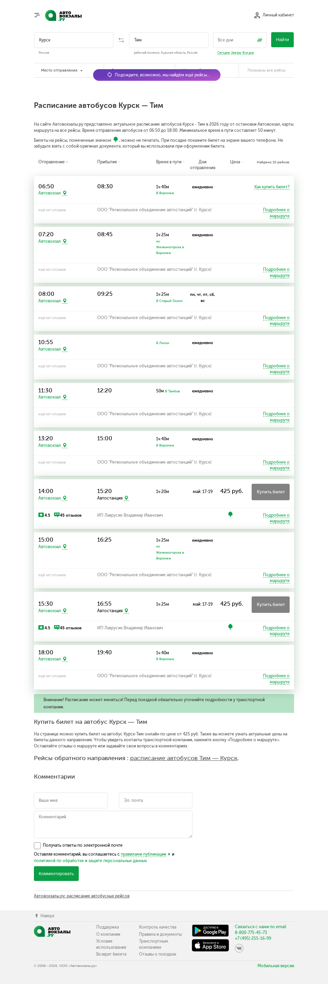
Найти (282, 39)
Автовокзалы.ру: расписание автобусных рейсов (81, 896)
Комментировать (56, 873)
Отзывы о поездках (157, 954)
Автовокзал (49, 193)
